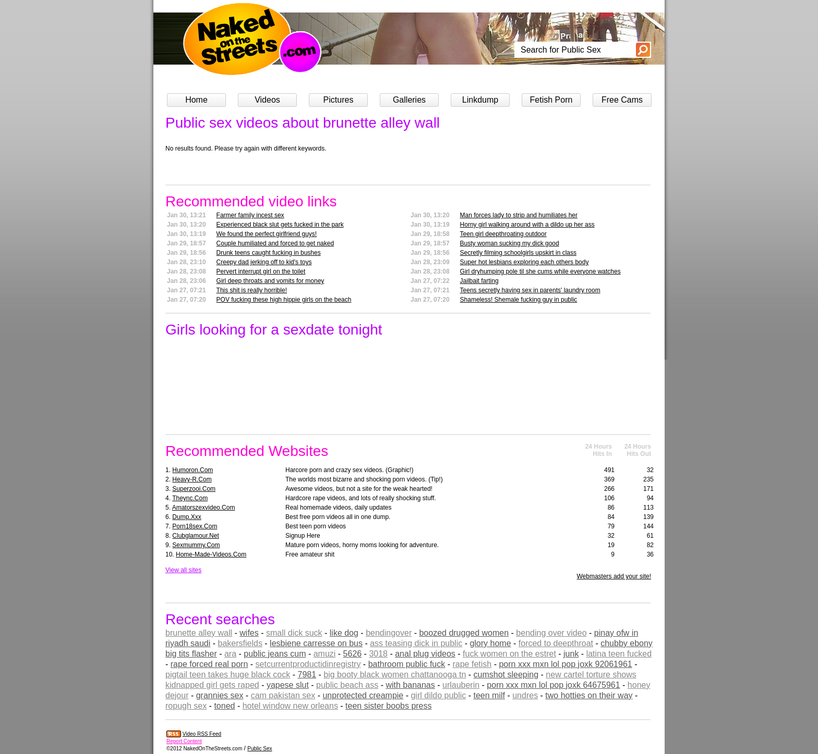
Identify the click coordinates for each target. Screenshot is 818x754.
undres (525, 695)
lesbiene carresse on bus (316, 643)
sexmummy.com (196, 545)
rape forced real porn (209, 664)
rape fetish (471, 664)
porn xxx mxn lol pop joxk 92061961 (565, 664)
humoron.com (192, 470)
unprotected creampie (362, 695)
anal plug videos (425, 653)
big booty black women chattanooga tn (394, 674)
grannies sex (220, 695)
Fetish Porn (551, 99)
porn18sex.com (194, 526)
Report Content (184, 741)
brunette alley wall (198, 632)
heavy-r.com (191, 479)
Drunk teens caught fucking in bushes (268, 252)
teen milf (489, 695)
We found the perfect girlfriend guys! (266, 234)
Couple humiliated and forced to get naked (275, 243)
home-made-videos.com (211, 554)
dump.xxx (186, 517)
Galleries (409, 99)
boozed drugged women (464, 632)
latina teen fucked (619, 653)
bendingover (389, 632)
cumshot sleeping (506, 674)
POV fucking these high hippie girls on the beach (284, 299)
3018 (378, 653)
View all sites (183, 570)
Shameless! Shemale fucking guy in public (519, 299)
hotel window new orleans (290, 705)
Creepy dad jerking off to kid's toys (264, 262)
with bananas (410, 685)
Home (196, 99)
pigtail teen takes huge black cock (227, 674)
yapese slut (288, 685)
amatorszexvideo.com (203, 507)
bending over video (551, 632)
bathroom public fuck (407, 664)
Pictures (338, 99)
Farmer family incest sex (250, 215)
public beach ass (347, 685)
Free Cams (622, 99)
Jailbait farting (479, 281)
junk (571, 653)
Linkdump (480, 99)
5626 (352, 653)
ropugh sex (186, 705)
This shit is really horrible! (251, 290)
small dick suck (294, 632)
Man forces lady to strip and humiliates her (519, 215)
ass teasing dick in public (416, 643)
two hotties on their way (588, 695)
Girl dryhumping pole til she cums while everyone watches (540, 271)
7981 (306, 674)
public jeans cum (275, 653)
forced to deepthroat (556, 643)
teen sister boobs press (388, 705)
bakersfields (240, 643)
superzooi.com (193, 488)
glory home (490, 643)
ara (230, 653)
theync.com (190, 498)
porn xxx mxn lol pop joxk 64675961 (553, 685)
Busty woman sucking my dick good (509, 243)
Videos (267, 99)
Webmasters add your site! (613, 576)
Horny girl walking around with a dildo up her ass (527, 224)
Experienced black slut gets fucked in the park (280, 224)
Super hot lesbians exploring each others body (524, 262)
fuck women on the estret (509, 653)
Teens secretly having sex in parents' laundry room (530, 290)
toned (224, 705)
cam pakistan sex (283, 695)
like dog (344, 632)
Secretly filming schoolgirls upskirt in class (518, 252)
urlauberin (460, 685)
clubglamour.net (195, 535)
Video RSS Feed (202, 734)
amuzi (325, 653)
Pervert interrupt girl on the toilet (261, 271)
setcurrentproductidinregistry (308, 664)
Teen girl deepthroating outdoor (503, 234)
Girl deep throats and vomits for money (270, 281)
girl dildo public (438, 695)
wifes (248, 632)
